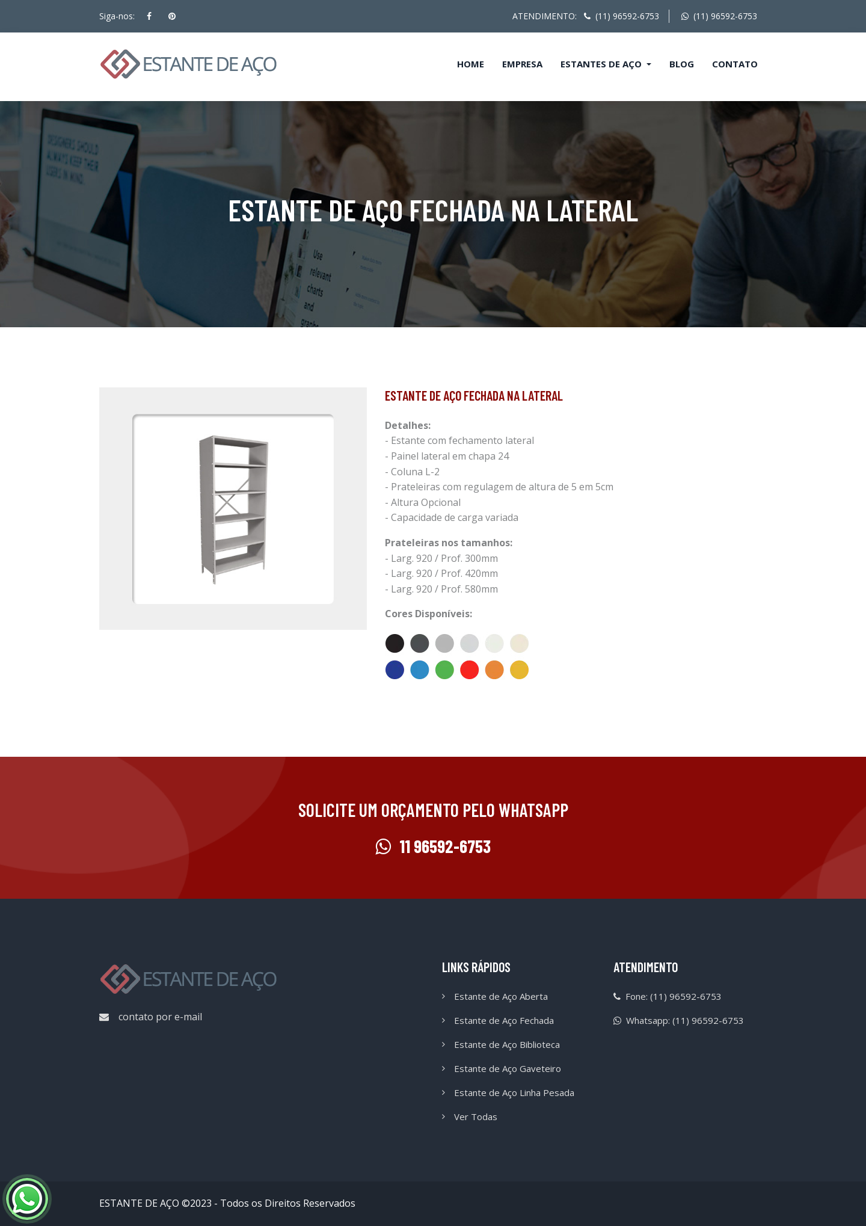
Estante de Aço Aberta (501, 996)
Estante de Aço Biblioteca (507, 1044)
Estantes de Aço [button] (602, 64)
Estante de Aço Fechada (504, 1020)
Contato (735, 64)
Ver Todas (475, 1116)
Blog (681, 64)
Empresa (522, 64)
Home (470, 64)
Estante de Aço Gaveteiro (507, 1068)
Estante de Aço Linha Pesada (514, 1092)
